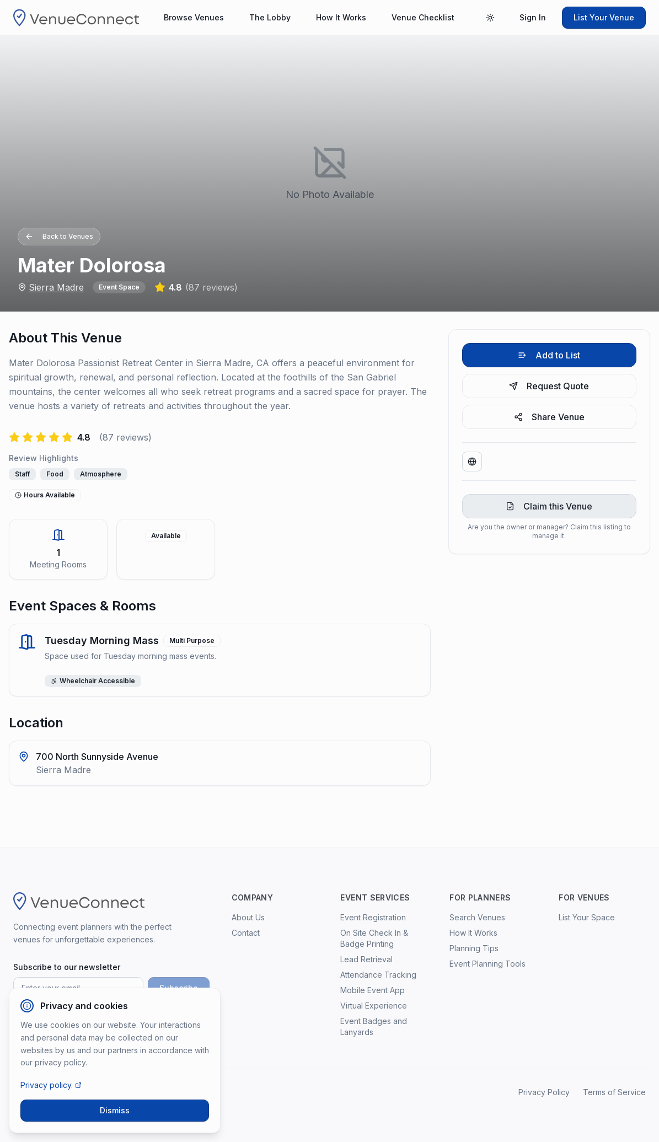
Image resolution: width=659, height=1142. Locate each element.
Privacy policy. (51, 1085)
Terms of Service (614, 1092)
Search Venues (477, 917)
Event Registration (373, 917)
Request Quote (549, 386)
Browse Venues (194, 17)
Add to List (549, 355)
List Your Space (587, 917)
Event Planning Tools (487, 963)
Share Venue (549, 416)
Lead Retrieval (366, 959)
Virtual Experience (373, 1005)
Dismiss (115, 1110)
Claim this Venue (549, 506)
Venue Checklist (423, 17)
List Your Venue (604, 17)
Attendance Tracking (378, 974)
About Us (248, 917)
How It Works (341, 17)
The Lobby (270, 17)
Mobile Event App (372, 990)
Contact (246, 932)
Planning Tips (474, 948)
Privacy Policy (544, 1092)
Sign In (532, 17)
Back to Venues (59, 236)
